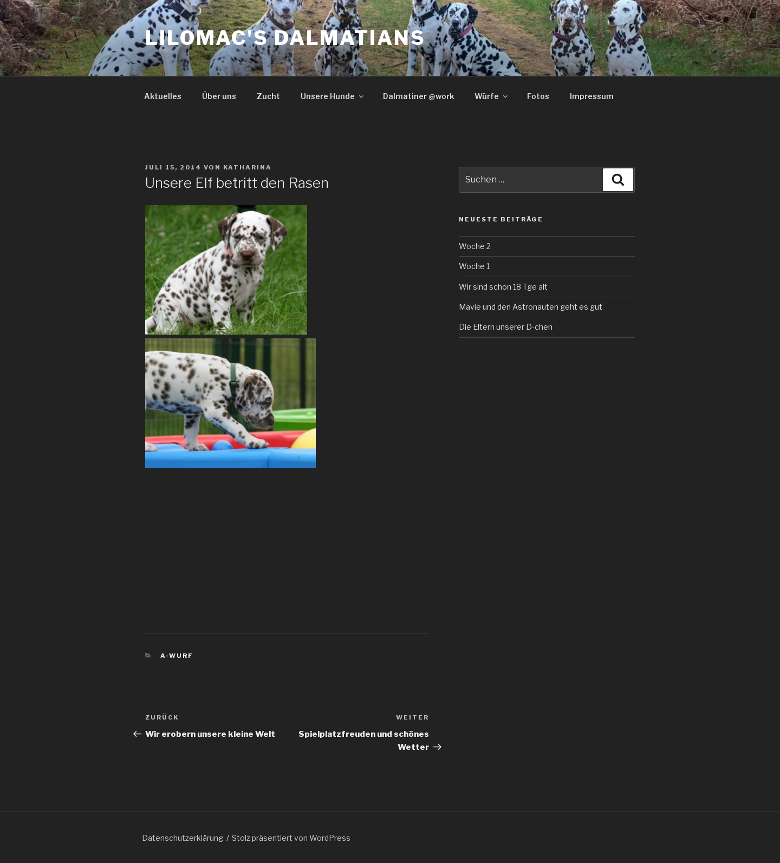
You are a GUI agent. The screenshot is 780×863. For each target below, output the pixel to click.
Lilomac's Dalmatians (285, 38)
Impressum (592, 96)
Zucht (268, 96)
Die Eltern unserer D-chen (505, 326)
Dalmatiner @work (418, 96)
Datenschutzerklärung (182, 837)
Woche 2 (475, 246)
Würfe (491, 96)
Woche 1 (474, 266)
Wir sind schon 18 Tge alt (503, 286)
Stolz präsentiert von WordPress (291, 837)
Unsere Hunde (333, 96)
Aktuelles (162, 96)
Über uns (219, 96)
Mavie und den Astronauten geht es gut (530, 306)
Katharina (247, 167)
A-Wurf (177, 655)
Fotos (538, 96)
